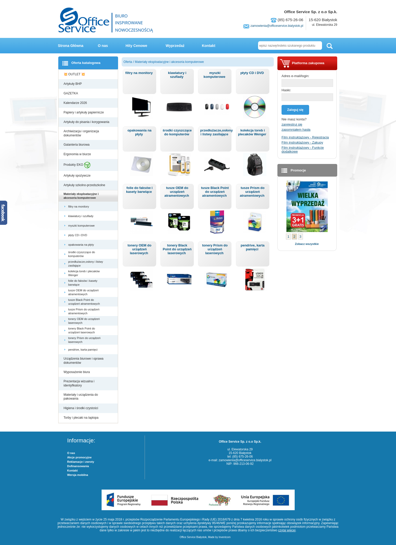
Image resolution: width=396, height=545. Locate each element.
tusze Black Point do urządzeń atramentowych (84, 301)
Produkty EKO (77, 165)
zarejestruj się (292, 124)
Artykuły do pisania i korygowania (87, 122)
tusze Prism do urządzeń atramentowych (84, 311)
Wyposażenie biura (77, 372)
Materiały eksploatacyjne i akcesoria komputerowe (81, 195)
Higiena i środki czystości (81, 408)
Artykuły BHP (73, 84)
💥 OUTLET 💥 (75, 74)
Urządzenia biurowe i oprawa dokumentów (84, 361)
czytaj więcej (286, 530)
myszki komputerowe (82, 225)
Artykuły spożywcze (78, 175)
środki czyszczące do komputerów (81, 254)
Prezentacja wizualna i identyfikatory (79, 383)
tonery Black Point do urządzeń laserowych (82, 330)
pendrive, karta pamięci (83, 349)
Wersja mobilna (77, 474)
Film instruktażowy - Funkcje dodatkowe (303, 149)
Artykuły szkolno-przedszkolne (85, 185)
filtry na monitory (79, 206)
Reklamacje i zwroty (80, 461)
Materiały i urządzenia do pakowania (81, 397)
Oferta (127, 62)
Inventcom (224, 537)
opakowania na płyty (81, 244)
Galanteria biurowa (77, 144)
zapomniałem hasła (296, 129)
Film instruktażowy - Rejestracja (305, 137)
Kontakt (208, 46)
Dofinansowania (78, 466)
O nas (103, 46)
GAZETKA (71, 93)
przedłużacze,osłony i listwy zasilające (85, 263)
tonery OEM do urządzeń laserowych (84, 320)
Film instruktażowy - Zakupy (302, 142)
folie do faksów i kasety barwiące (82, 282)
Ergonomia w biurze (78, 154)
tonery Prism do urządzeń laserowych (84, 339)
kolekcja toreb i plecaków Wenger (84, 273)
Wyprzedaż (175, 46)
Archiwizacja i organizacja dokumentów (81, 133)
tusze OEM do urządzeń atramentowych (83, 292)
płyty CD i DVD (78, 235)
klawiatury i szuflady (81, 216)
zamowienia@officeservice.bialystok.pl (276, 26)
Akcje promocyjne (79, 457)
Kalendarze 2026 (76, 103)
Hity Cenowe (136, 46)
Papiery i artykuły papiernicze (84, 112)
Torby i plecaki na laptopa (82, 417)
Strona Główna (71, 46)
